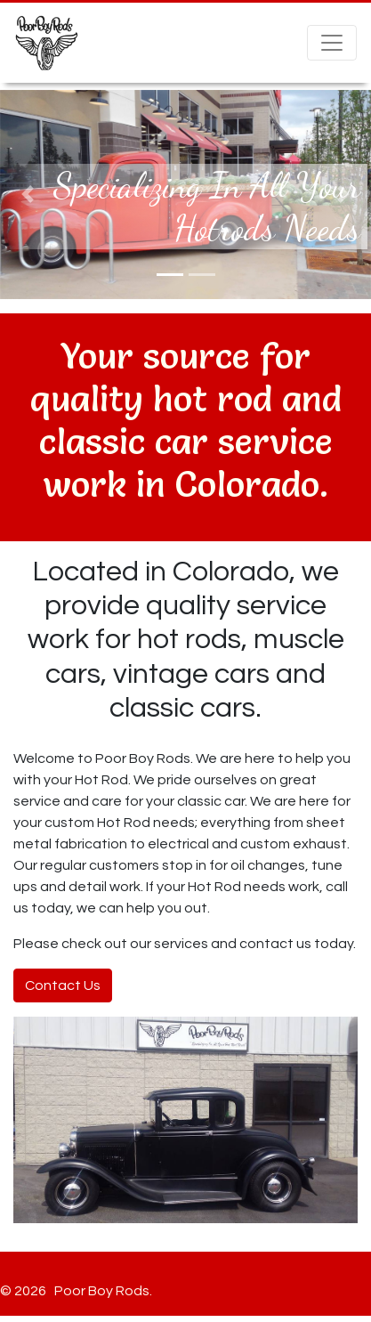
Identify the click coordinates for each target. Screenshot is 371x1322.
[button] (28, 194)
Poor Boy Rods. (100, 1291)
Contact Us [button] (63, 985)
